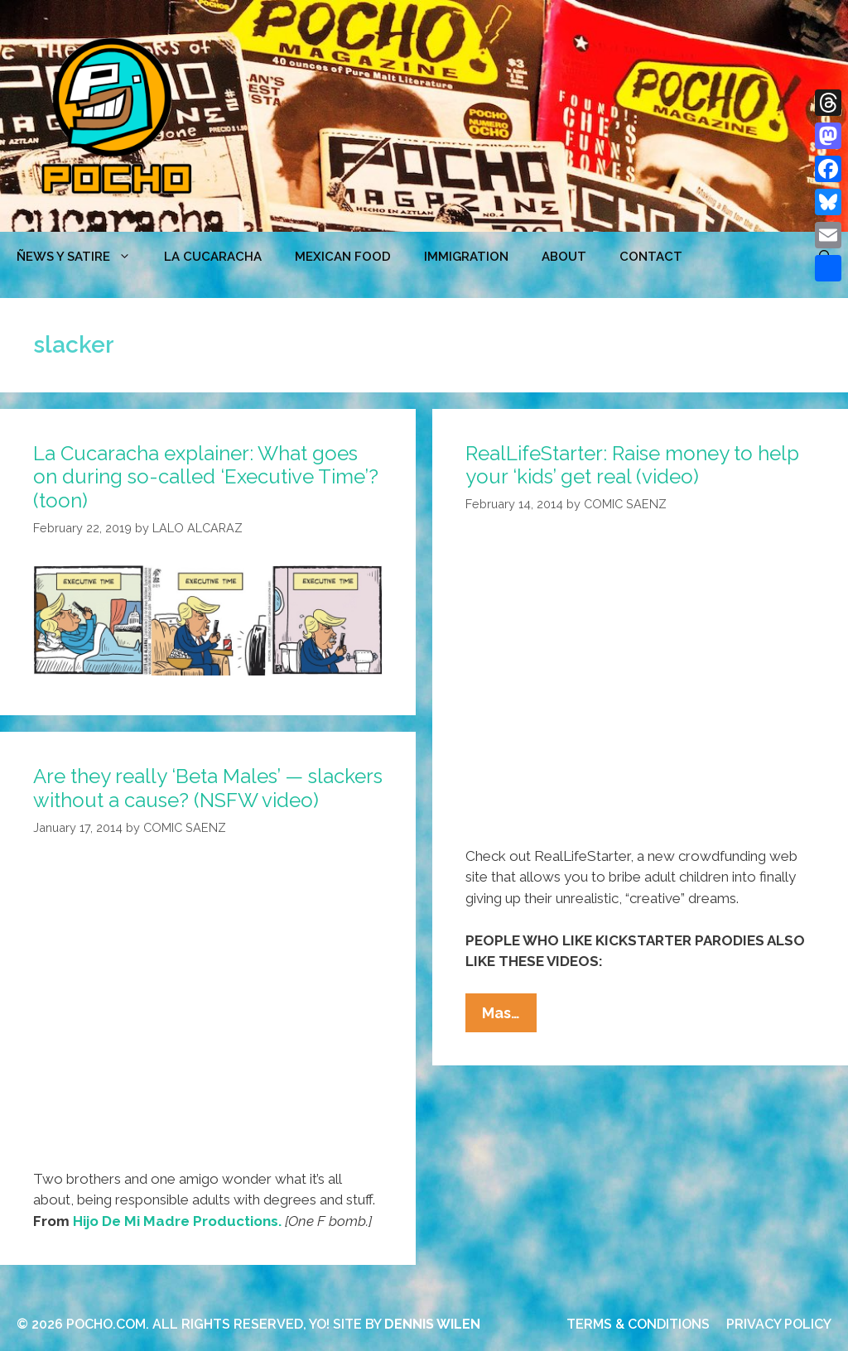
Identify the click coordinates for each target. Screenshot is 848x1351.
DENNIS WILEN (432, 1324)
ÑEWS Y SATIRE (82, 256)
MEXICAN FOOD (343, 256)
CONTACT (650, 256)
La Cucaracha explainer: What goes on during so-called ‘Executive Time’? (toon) (205, 477)
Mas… (509, 1016)
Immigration (466, 256)
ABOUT (564, 256)
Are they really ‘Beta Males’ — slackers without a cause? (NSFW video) (208, 788)
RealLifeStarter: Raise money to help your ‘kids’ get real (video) (632, 465)
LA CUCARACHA (213, 256)
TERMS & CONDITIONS (638, 1324)
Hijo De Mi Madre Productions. (177, 1221)
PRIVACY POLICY (778, 1324)
